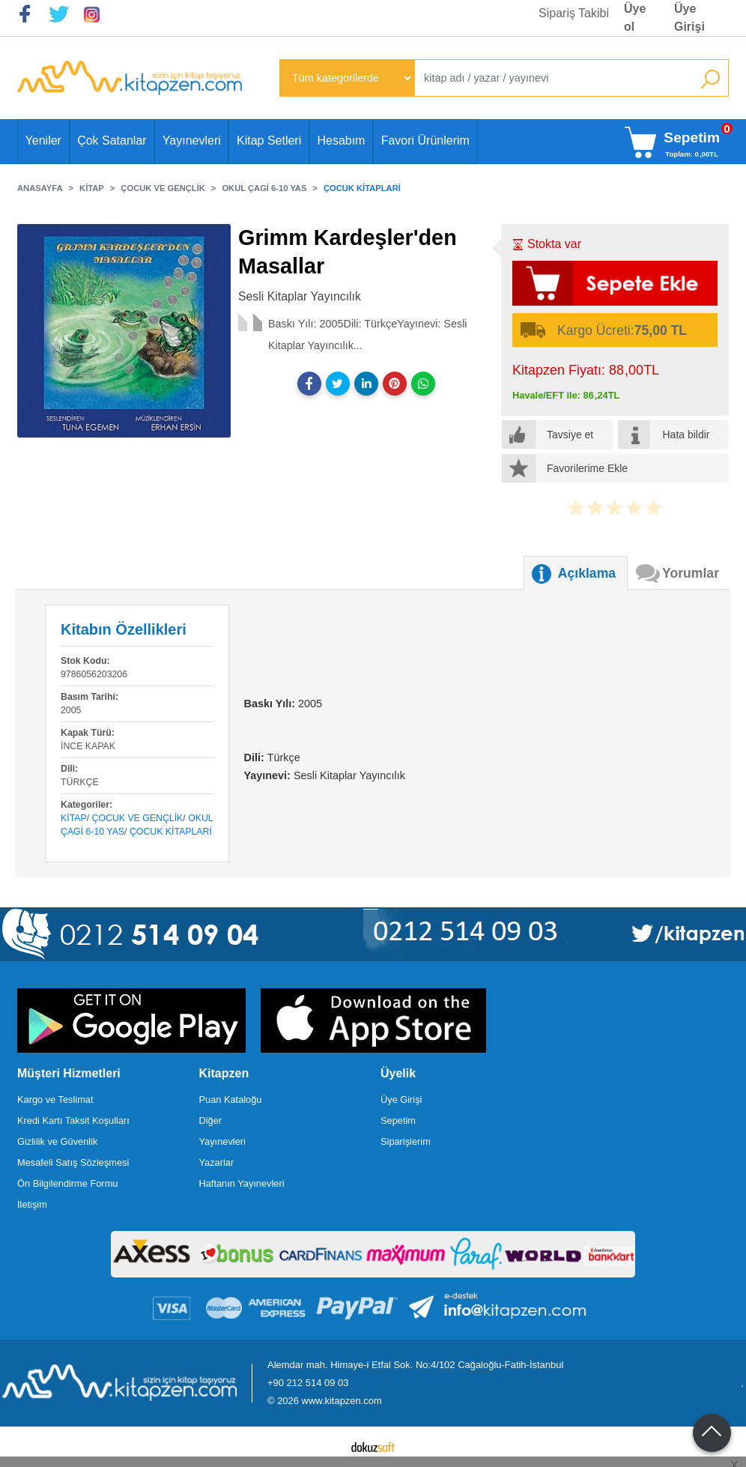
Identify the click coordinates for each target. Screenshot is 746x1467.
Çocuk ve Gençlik (138, 818)
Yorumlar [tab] (690, 573)
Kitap (74, 818)
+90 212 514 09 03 (307, 1382)
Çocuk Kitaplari (171, 831)
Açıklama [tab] (587, 573)
